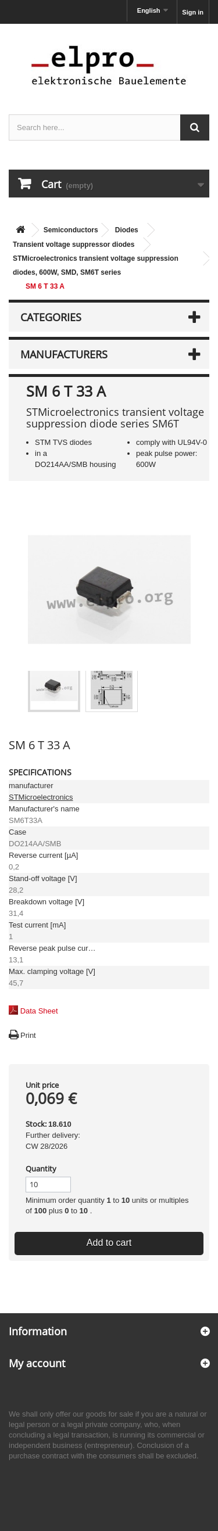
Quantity (41, 1168)
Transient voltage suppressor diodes (73, 244)
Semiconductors (71, 230)
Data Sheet (39, 1011)
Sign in (192, 12)
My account (37, 1363)
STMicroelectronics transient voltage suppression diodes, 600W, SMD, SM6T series (95, 265)
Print (28, 1035)
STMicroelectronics (41, 797)
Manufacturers (64, 354)
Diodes (126, 230)
